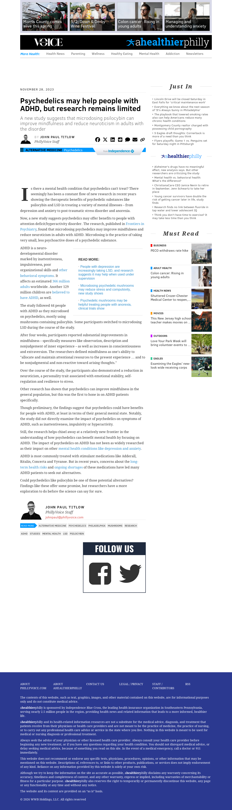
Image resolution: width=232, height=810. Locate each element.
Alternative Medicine (43, 150)
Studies (35, 533)
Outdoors (160, 336)
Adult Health (163, 268)
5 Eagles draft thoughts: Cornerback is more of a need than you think (178, 134)
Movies (159, 313)
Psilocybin (77, 533)
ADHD (24, 533)
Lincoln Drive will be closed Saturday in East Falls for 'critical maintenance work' (179, 100)
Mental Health (149, 53)
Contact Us (95, 684)
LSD (65, 533)
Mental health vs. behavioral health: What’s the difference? (176, 179)
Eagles (158, 358)
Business (160, 245)
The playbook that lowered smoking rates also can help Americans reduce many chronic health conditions (180, 117)
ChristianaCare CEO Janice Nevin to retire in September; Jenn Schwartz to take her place (180, 188)
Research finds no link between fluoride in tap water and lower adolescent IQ (180, 208)
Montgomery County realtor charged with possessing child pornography (180, 126)
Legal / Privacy (131, 684)
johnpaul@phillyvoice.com (64, 517)
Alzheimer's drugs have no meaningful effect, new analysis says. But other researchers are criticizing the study (178, 170)
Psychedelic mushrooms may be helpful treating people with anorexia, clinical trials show (104, 304)
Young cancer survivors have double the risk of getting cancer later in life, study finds (179, 199)
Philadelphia (96, 525)
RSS (187, 684)
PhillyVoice (48, 42)
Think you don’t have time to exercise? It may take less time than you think (179, 216)
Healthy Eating (122, 53)
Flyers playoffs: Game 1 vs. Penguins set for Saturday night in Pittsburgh (179, 142)
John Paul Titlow (57, 137)
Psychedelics (73, 150)
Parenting (78, 53)
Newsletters (194, 53)
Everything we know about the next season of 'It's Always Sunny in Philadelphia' (181, 108)
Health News (55, 53)
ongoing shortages (69, 467)
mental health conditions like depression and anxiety (100, 449)
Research (131, 525)
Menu (26, 42)
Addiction (173, 53)
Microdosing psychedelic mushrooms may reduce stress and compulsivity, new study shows (106, 289)
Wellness (98, 53)
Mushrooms (115, 525)
